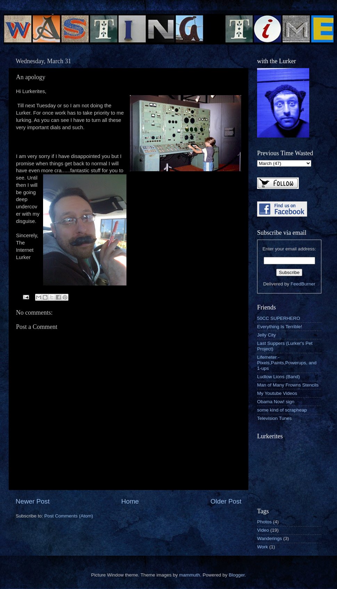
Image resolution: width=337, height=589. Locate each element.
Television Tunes (274, 418)
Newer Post (33, 501)
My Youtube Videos (277, 393)
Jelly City (266, 335)
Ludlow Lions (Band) (278, 376)
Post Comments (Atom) (68, 516)
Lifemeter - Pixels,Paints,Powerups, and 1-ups (287, 363)
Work (262, 546)
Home (130, 501)
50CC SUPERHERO (278, 318)
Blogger (237, 575)
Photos (264, 521)
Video (263, 530)
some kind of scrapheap (282, 410)
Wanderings (269, 538)
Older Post (226, 501)
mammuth (189, 575)
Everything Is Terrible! (279, 326)
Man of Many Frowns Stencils (288, 385)
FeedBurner (302, 284)
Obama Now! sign (275, 401)
